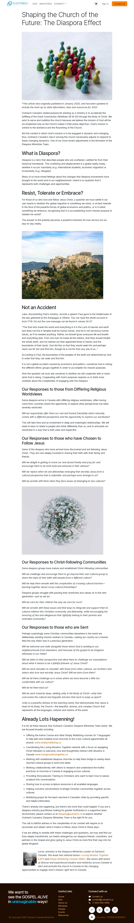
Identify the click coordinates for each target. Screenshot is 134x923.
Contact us (97, 896)
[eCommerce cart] (96, 3)
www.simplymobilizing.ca (48, 742)
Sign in (105, 3)
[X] (99, 910)
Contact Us (119, 3)
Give (60, 899)
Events (61, 912)
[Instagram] (115, 910)
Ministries (62, 906)
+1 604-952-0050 (101, 902)
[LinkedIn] (107, 910)
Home (61, 896)
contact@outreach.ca (102, 899)
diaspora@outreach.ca (70, 814)
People (61, 909)
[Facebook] (92, 910)
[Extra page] (92, 917)
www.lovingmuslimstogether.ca (51, 754)
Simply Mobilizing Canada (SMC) (67, 859)
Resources (63, 915)
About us (62, 902)
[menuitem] (34, 3)
